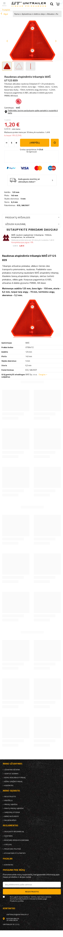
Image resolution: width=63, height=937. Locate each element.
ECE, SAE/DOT (23, 205)
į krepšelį (35, 142)
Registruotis (10, 796)
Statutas (8, 844)
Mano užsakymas (12, 763)
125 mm (15, 192)
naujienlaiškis (10, 820)
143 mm (14, 195)
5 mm (23, 198)
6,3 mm (14, 202)
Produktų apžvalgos (17, 217)
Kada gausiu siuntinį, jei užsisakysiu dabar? (29, 180)
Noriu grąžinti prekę (13, 781)
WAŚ (18, 107)
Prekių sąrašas (10, 804)
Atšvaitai (50, 14)
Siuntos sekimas (11, 773)
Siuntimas (8, 836)
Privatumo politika (12, 849)
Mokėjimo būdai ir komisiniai (16, 840)
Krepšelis (8, 800)
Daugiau (42, 374)
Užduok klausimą (15, 224)
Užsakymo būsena (12, 770)
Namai (17, 14)
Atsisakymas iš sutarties (15, 853)
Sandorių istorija (12, 812)
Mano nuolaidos (11, 816)
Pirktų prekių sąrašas (14, 808)
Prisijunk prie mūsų (14, 870)
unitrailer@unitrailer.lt (17, 914)
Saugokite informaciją (14, 831)
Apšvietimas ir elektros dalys (33, 14)
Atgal (4, 14)
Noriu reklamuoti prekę (15, 777)
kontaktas (8, 785)
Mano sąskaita (11, 790)
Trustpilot (6, 9)
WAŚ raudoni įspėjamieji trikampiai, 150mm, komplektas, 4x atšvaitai (31, 236)
